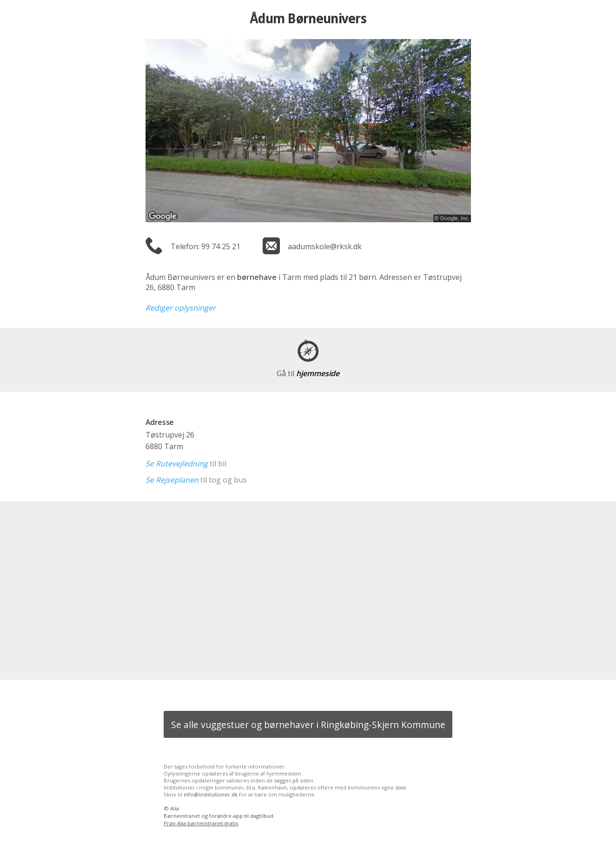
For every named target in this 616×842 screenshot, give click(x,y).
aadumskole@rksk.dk (325, 246)
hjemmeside (308, 373)
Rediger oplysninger (181, 308)
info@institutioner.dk (211, 794)
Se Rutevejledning (177, 463)
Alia (174, 808)
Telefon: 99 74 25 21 (205, 246)
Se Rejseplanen (172, 480)
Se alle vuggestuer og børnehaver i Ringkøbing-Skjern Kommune (308, 724)
